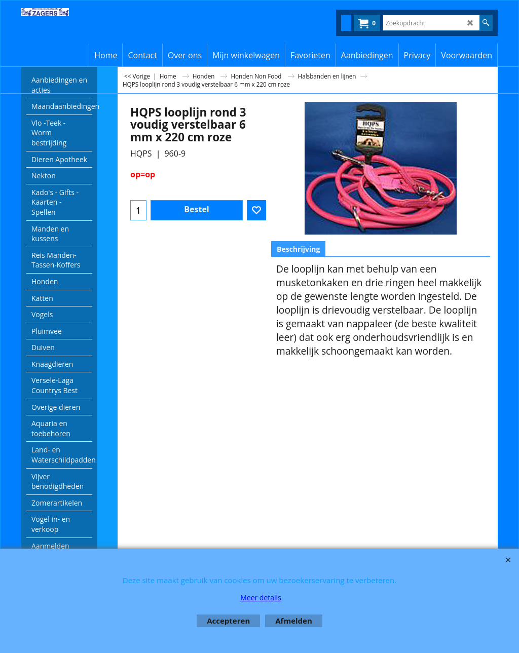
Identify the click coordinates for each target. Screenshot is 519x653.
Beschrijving (298, 249)
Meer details (260, 597)
